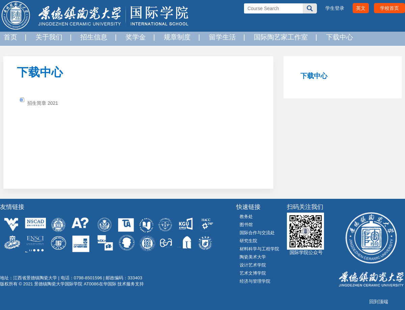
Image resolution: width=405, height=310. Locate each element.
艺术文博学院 (253, 273)
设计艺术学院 (253, 265)
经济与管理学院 (255, 281)
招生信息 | (97, 37)
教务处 (246, 216)
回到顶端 (378, 301)
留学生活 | (225, 37)
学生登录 (334, 8)
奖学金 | (138, 37)
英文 (361, 8)
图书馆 (246, 224)
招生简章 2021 (42, 103)
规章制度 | (180, 37)
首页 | (13, 37)
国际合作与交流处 (257, 232)
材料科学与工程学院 (259, 248)
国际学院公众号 (305, 252)
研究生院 (248, 240)
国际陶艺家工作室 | (283, 37)
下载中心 (337, 37)
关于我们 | (52, 37)
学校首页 (389, 8)
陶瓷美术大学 (253, 256)
